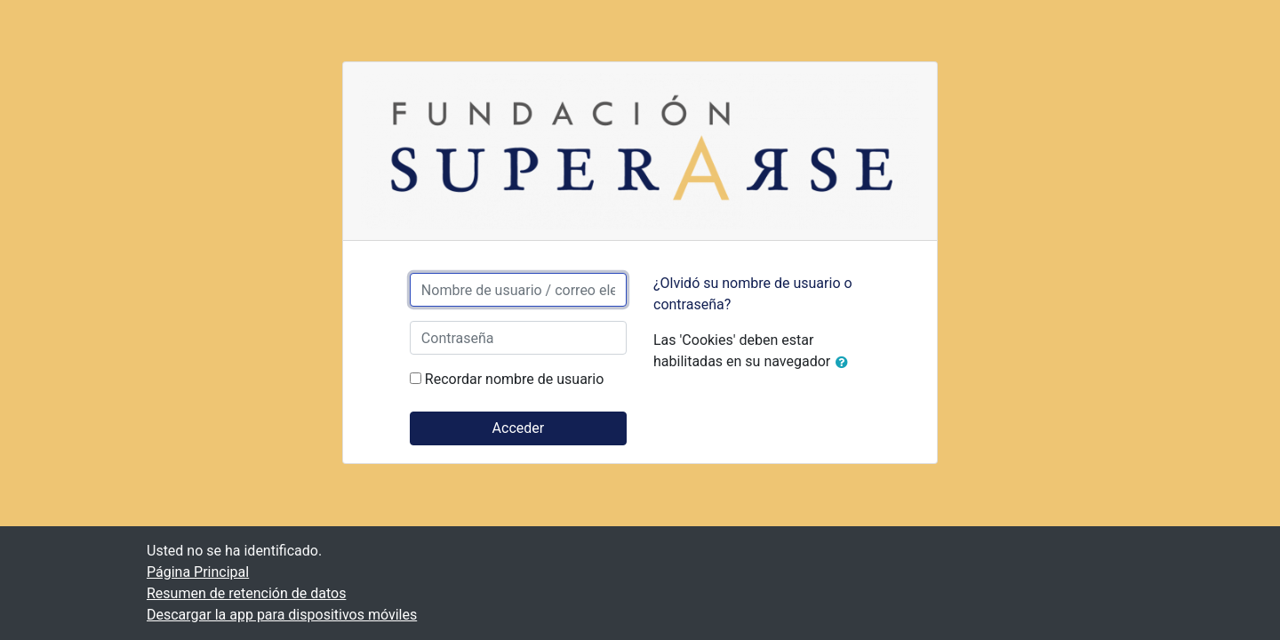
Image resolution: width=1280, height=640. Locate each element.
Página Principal (198, 572)
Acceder (518, 428)
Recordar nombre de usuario (514, 379)
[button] (845, 362)
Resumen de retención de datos (246, 593)
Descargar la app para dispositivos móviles (282, 614)
